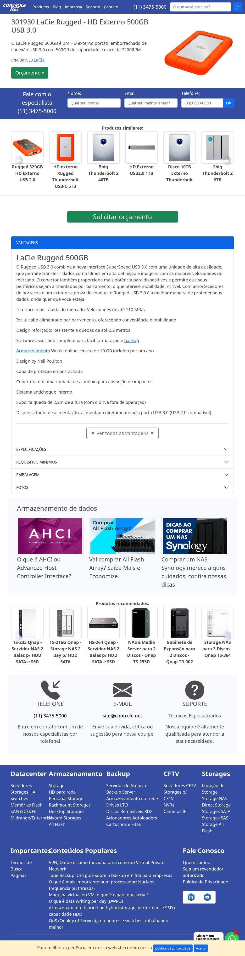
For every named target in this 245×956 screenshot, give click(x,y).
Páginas (19, 875)
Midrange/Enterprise (27, 818)
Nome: (74, 93)
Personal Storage (66, 798)
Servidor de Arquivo (126, 785)
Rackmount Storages (70, 805)
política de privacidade (173, 948)
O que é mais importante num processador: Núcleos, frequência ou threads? (102, 885)
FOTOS (22, 487)
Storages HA (23, 792)
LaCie (39, 60)
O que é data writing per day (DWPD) (86, 901)
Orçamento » (29, 72)
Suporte (93, 7)
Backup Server (120, 792)
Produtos (41, 7)
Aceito (201, 948)
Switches (19, 798)
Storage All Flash (213, 827)
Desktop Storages (66, 811)
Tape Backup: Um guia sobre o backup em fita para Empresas (110, 875)
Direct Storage (216, 805)
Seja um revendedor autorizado (203, 872)
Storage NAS (214, 798)
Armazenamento (33, 351)
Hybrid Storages (65, 818)
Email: (130, 93)
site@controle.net (122, 715)
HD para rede (62, 792)
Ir (237, 7)
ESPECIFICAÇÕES (31, 449)
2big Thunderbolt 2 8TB (217, 173)
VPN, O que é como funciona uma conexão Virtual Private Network (106, 865)
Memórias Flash (27, 805)
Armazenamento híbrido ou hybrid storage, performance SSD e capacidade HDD (113, 911)
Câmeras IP (175, 811)
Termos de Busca (21, 865)
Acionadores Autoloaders (131, 818)
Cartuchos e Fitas (123, 824)
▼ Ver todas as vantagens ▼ (122, 433)
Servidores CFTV (180, 785)
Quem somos (196, 862)
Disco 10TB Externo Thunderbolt (179, 173)
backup (131, 340)
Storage (57, 785)
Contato (111, 7)
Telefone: (190, 93)
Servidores (21, 785)
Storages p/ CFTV (175, 795)
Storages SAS (215, 818)
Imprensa (73, 7)
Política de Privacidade (205, 882)
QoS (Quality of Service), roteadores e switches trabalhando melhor (108, 924)
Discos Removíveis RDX (129, 811)
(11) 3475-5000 (150, 7)
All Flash (57, 824)
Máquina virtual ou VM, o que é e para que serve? (98, 895)
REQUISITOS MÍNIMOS (36, 462)
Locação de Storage (213, 789)
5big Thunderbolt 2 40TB (103, 173)
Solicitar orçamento (122, 216)
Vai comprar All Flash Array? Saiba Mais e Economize (116, 567)
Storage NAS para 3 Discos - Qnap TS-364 (217, 648)
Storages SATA (216, 811)
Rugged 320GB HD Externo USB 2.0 (27, 173)
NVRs (169, 805)
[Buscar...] (200, 6)
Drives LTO (117, 805)
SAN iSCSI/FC (24, 811)
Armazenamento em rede (132, 798)
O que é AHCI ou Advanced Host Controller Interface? (44, 567)
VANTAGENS (27, 242)
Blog (57, 7)
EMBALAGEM (27, 474)
